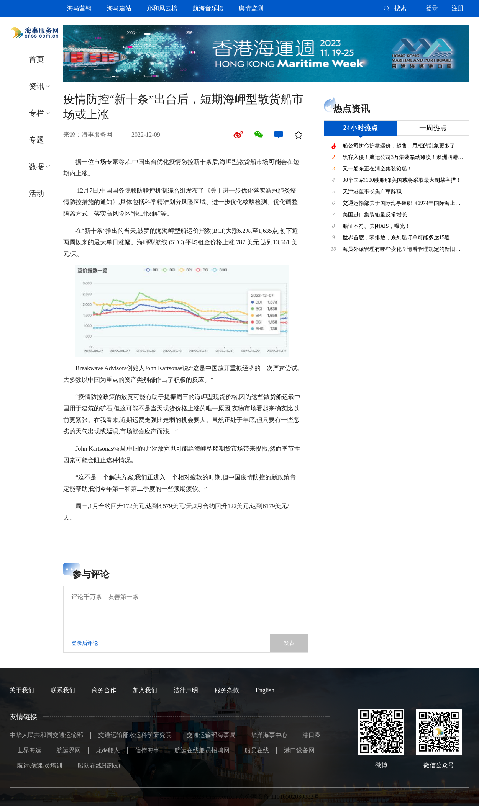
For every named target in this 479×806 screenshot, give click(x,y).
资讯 (36, 86)
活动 (36, 193)
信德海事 (147, 750)
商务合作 (104, 690)
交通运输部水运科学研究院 (135, 735)
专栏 (36, 113)
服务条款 (227, 690)
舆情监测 (251, 8)
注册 (457, 8)
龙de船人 (108, 750)
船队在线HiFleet (98, 765)
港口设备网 (299, 750)
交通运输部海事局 (211, 735)
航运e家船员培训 (39, 765)
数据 (36, 166)
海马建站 (119, 8)
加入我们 (145, 690)
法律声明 (186, 690)
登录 (432, 8)
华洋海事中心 (269, 735)
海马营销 (79, 8)
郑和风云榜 (162, 8)
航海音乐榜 (208, 8)
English (265, 690)
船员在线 (256, 750)
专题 (36, 140)
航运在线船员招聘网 (202, 750)
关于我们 (22, 690)
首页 (36, 59)
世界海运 (29, 750)
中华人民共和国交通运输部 (46, 735)
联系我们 (63, 690)
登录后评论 (84, 643)
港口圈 (311, 735)
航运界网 (68, 750)
